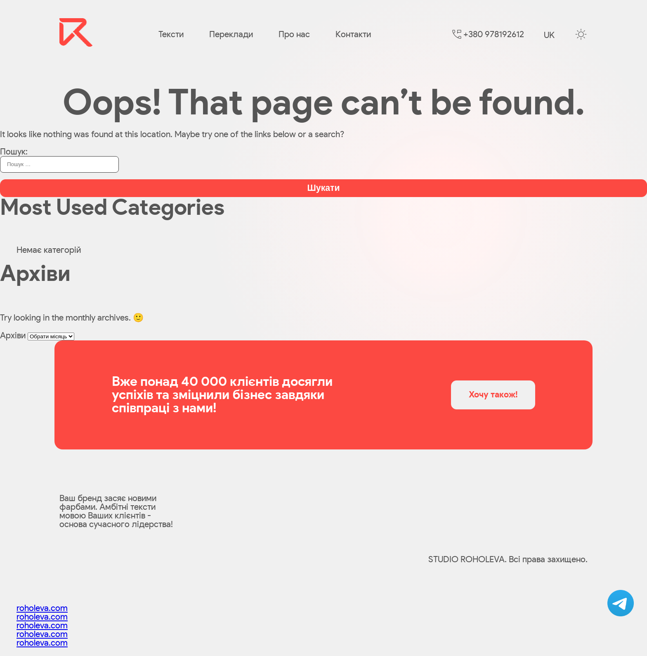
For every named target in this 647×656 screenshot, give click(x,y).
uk (549, 35)
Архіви (13, 335)
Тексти (171, 34)
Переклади (231, 34)
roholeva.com (42, 608)
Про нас (294, 34)
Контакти (353, 34)
